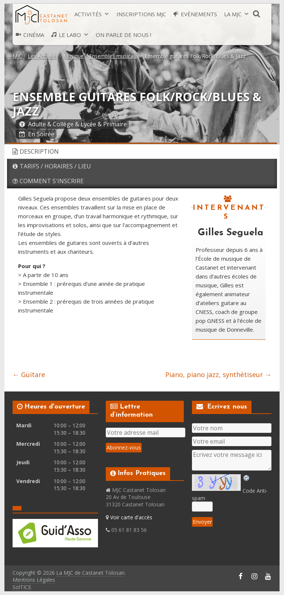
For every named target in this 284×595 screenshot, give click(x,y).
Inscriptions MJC (141, 14)
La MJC (232, 14)
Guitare (29, 374)
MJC (17, 55)
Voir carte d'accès (131, 517)
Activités (88, 14)
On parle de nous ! (123, 34)
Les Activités (43, 55)
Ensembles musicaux (114, 55)
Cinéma (33, 34)
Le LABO (70, 34)
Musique (73, 55)
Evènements (199, 14)
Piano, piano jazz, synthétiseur (218, 374)
